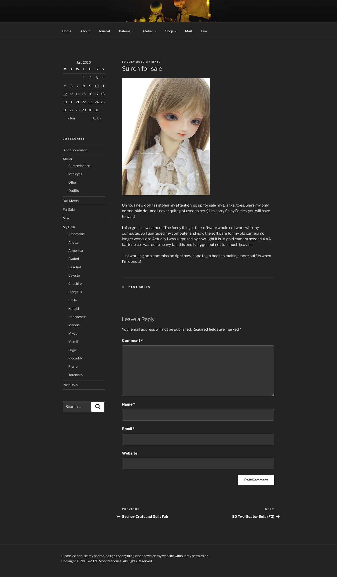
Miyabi (73, 333)
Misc (66, 218)
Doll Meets (71, 201)
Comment (132, 340)
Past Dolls (139, 287)
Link (204, 31)
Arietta (73, 242)
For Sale (69, 209)
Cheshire (75, 283)
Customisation (79, 166)
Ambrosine (76, 234)
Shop (171, 31)
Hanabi (73, 309)
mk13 (156, 61)
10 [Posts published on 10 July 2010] (97, 86)
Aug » (96, 118)
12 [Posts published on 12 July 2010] (65, 94)
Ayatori (73, 259)
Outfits (73, 190)
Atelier (150, 31)
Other (72, 182)
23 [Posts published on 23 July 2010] (90, 102)
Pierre (72, 366)
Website (129, 453)
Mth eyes (75, 174)
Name (128, 404)
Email (128, 429)
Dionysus (75, 292)
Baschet (74, 267)
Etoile (72, 300)
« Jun (71, 118)
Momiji (73, 342)
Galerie (127, 31)
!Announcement (75, 150)
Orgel (72, 350)
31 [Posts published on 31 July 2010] (97, 110)
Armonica (75, 250)
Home (66, 31)
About (85, 31)
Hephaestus (77, 317)
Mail (188, 31)
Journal (104, 31)
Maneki (74, 325)
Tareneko (75, 375)
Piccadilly (75, 358)
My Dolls (69, 227)
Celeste (74, 275)
